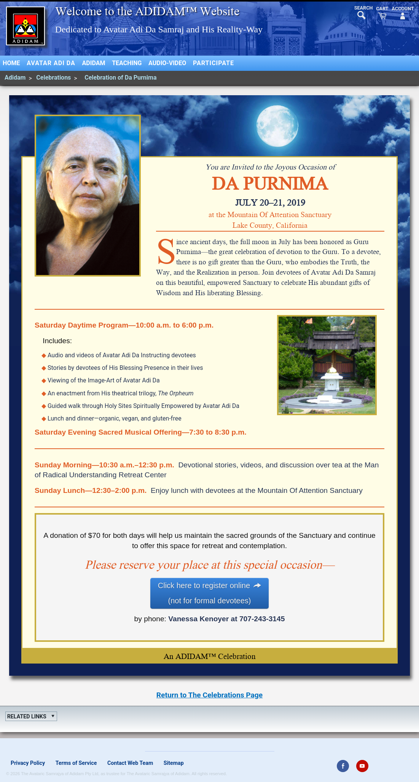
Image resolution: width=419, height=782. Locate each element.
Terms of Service (76, 763)
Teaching (127, 63)
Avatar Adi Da (51, 63)
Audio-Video (167, 63)
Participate (213, 63)
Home (11, 63)
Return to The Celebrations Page (209, 695)
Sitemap (174, 763)
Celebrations (53, 77)
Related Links (26, 716)
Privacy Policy (28, 763)
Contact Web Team (130, 763)
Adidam (93, 63)
